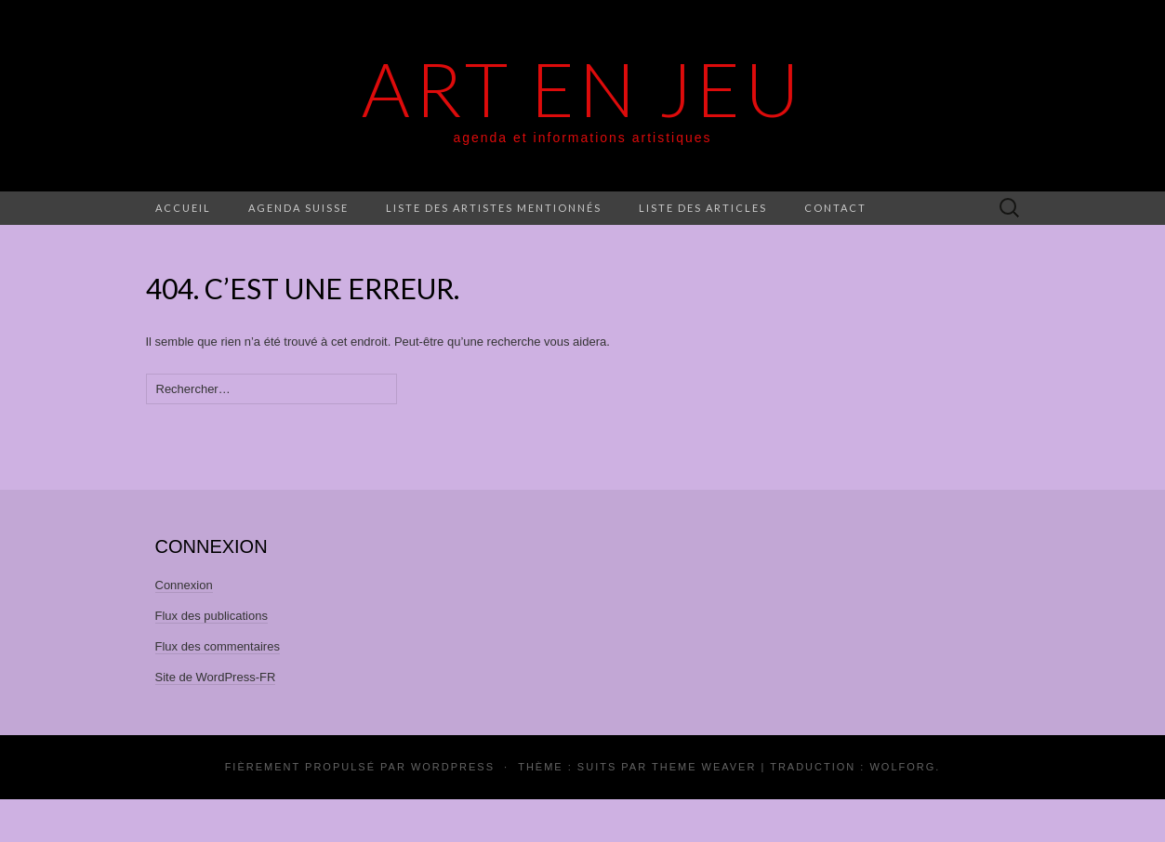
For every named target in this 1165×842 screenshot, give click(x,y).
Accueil (183, 208)
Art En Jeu (583, 88)
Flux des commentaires (217, 646)
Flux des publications (211, 616)
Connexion (184, 585)
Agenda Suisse (298, 208)
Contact (835, 208)
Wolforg (902, 766)
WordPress (453, 766)
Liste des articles (703, 208)
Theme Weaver (704, 766)
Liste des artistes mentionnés (494, 208)
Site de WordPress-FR (215, 677)
